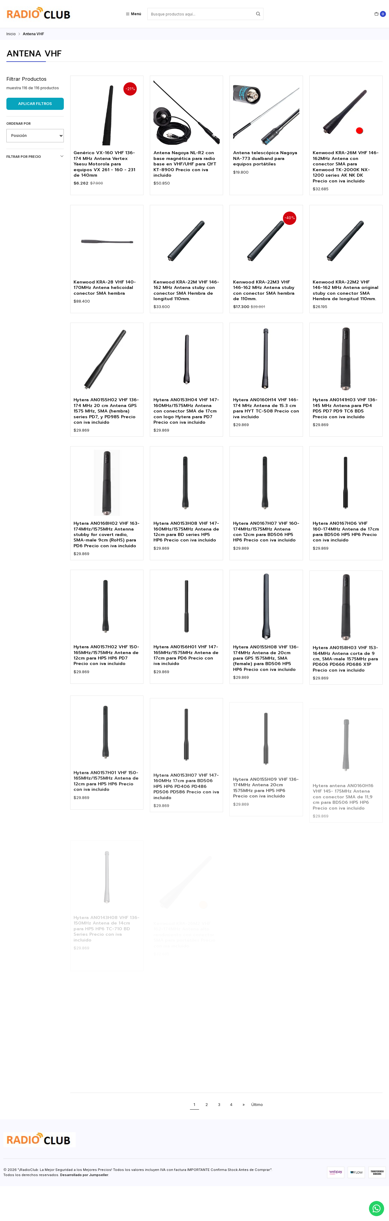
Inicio (11, 34)
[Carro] (380, 14)
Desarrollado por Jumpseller (84, 1210)
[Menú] (133, 14)
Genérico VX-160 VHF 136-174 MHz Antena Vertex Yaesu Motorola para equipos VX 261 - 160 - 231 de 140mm (106, 164)
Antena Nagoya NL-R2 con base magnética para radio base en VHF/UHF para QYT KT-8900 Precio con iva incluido (186, 164)
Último (257, 1139)
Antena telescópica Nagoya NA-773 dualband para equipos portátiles (263, 159)
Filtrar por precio (35, 156)
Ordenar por (18, 123)
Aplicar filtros (35, 103)
